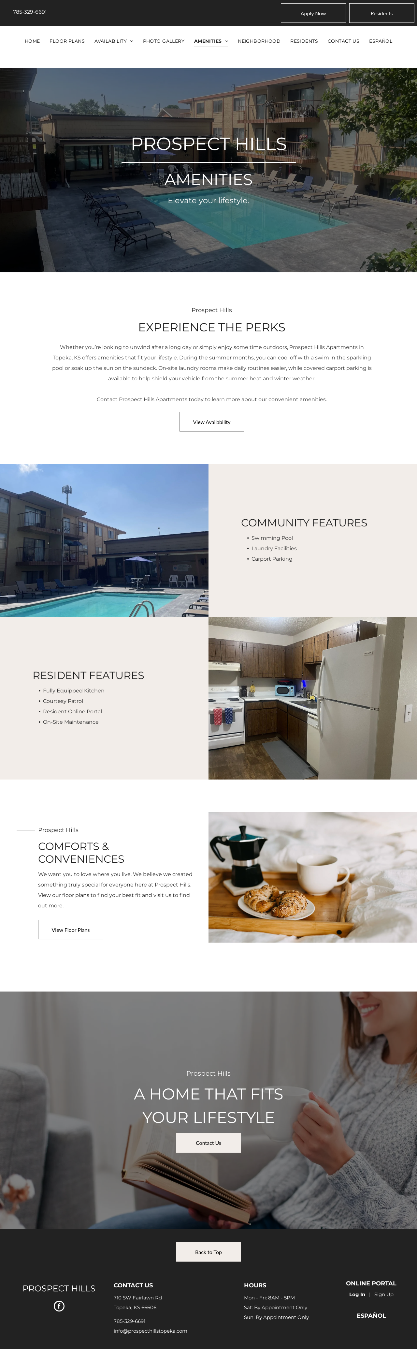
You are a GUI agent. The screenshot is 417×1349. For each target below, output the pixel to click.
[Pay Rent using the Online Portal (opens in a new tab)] (381, 13)
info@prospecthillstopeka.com (150, 1331)
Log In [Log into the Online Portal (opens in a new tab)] (357, 1294)
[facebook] (59, 1307)
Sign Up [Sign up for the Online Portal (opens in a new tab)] (384, 1294)
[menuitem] (32, 41)
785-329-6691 (30, 12)
